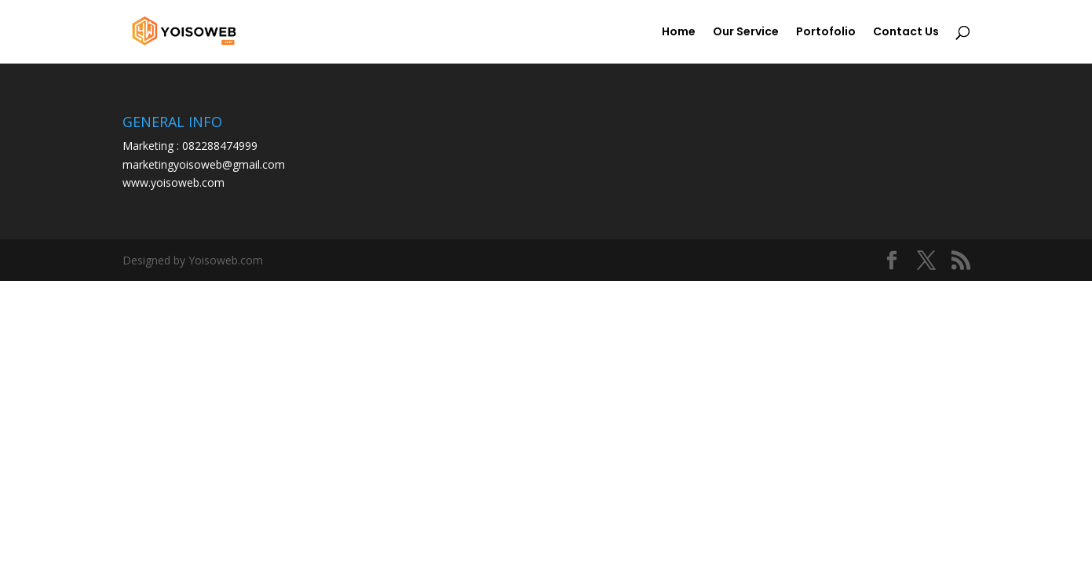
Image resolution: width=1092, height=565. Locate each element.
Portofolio (826, 32)
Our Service (746, 32)
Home (679, 32)
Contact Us (906, 32)
